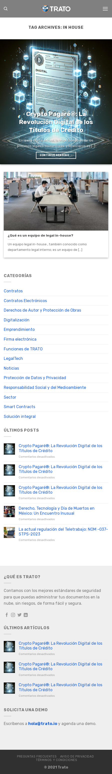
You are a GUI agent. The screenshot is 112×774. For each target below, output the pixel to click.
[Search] (5, 9)
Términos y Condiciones (56, 760)
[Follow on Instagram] (13, 615)
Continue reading (56, 155)
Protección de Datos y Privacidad (35, 377)
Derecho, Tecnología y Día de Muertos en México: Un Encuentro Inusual (57, 510)
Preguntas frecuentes (37, 756)
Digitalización (16, 320)
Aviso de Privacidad (77, 756)
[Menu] (105, 9)
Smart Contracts (19, 406)
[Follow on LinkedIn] (26, 615)
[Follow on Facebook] (7, 615)
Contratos (13, 291)
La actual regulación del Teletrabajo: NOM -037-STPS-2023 (63, 531)
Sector (10, 397)
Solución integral (20, 416)
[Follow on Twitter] (19, 615)
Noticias (11, 368)
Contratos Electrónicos (25, 300)
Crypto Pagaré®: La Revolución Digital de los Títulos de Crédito (60, 448)
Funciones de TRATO (23, 349)
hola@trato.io (42, 723)
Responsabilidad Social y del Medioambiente (45, 387)
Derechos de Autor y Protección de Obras (42, 310)
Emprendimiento (19, 329)
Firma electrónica (20, 339)
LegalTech (13, 358)
